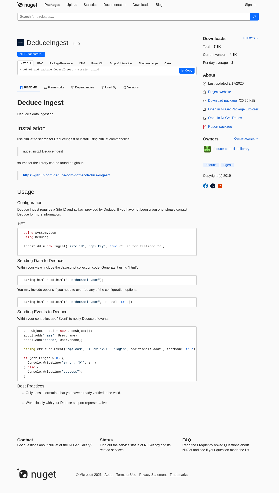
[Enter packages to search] (133, 17)
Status (106, 440)
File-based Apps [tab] (148, 63)
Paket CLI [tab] (97, 63)
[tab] (52, 5)
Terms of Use (126, 475)
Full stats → (251, 38)
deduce (211, 165)
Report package (220, 126)
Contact (25, 440)
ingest (227, 165)
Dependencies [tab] (82, 87)
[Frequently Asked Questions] (186, 440)
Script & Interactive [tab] (121, 63)
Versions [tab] (131, 87)
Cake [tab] (167, 63)
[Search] (254, 17)
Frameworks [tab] (54, 87)
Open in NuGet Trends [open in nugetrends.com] (225, 118)
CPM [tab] (82, 63)
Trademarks (179, 475)
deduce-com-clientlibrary (231, 149)
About (109, 475)
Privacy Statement (153, 475)
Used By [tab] (108, 87)
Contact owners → (246, 138)
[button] (187, 71)
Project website (219, 92)
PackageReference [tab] (61, 63)
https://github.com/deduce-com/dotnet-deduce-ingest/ (66, 175)
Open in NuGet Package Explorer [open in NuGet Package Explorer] (233, 109)
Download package (222, 100)
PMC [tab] (40, 63)
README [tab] (29, 87)
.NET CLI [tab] (25, 63)
